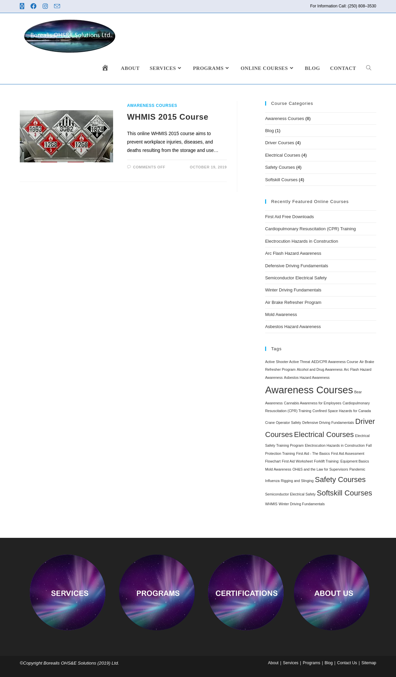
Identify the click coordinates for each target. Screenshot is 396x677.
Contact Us (347, 663)
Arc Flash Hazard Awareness (293, 253)
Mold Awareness (281, 314)
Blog (269, 130)
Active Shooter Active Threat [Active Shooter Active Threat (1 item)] (287, 362)
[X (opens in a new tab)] (24, 6)
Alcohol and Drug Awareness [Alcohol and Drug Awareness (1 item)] (320, 369)
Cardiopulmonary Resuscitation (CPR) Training (310, 228)
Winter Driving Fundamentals (293, 289)
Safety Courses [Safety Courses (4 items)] (340, 479)
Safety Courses (280, 167)
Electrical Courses (282, 155)
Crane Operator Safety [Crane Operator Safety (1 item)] (283, 423)
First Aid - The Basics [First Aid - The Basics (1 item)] (313, 453)
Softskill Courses (281, 179)
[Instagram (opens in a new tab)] (46, 6)
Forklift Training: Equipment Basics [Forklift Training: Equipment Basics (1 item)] (341, 461)
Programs (311, 663)
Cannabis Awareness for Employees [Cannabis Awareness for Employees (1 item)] (312, 403)
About (273, 663)
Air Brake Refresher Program (293, 302)
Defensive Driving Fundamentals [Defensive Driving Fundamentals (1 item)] (328, 423)
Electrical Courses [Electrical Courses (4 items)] (324, 434)
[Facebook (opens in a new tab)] (35, 6)
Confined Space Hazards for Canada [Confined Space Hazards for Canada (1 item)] (341, 411)
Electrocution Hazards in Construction (301, 241)
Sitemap (368, 663)
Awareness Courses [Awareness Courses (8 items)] (309, 389)
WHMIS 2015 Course (167, 116)
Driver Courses (279, 142)
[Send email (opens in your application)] (58, 6)
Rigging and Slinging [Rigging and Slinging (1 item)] (297, 481)
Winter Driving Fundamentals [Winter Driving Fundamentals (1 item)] (302, 504)
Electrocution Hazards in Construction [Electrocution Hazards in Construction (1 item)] (334, 445)
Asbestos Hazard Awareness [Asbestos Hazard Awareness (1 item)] (307, 377)
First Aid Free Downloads (289, 216)
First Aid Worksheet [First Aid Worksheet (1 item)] (297, 461)
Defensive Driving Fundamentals (296, 265)
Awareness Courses (152, 105)
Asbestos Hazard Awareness (293, 326)
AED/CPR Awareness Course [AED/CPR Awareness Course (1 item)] (334, 362)
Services (290, 663)
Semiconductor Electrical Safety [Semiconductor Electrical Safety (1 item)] (290, 494)
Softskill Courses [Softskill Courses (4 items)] (344, 493)
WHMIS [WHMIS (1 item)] (271, 504)
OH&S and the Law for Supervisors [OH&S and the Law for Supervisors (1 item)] (320, 469)
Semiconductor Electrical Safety (296, 277)
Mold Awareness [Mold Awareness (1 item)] (278, 469)
